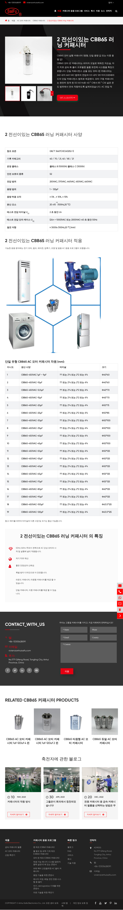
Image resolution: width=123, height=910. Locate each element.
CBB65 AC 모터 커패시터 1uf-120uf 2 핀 (47, 741)
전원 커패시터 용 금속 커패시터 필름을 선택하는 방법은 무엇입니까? (100, 803)
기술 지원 (72, 863)
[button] (52, 93)
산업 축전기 (10, 855)
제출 (67, 671)
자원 (98, 11)
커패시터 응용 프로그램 (72, 11)
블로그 (70, 847)
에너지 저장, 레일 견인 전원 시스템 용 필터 (47, 880)
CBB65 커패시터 (39, 21)
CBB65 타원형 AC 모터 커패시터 (76, 741)
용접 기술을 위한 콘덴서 (43, 875)
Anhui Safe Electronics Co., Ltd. (31, 903)
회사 (93, 11)
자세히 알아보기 (18, 815)
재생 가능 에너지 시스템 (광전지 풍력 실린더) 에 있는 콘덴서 (47, 863)
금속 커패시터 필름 (13, 847)
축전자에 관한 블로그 (62, 759)
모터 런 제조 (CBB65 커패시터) (46, 858)
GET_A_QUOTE (67, 98)
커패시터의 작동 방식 (18, 801)
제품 (59, 11)
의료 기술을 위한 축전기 (43, 893)
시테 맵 (65, 903)
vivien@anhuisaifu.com (35, 2)
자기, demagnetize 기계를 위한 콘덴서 (46, 887)
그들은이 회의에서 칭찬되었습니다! (61, 803)
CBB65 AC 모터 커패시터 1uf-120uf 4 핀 (18, 741)
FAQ (69, 851)
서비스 (87, 11)
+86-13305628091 (14, 2)
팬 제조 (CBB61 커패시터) (44, 847)
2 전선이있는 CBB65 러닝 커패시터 (60, 21)
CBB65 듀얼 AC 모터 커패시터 (105, 741)
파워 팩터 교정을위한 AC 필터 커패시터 (47, 870)
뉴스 (103, 11)
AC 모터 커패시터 (24, 21)
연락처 (109, 11)
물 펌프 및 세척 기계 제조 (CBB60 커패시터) (44, 852)
